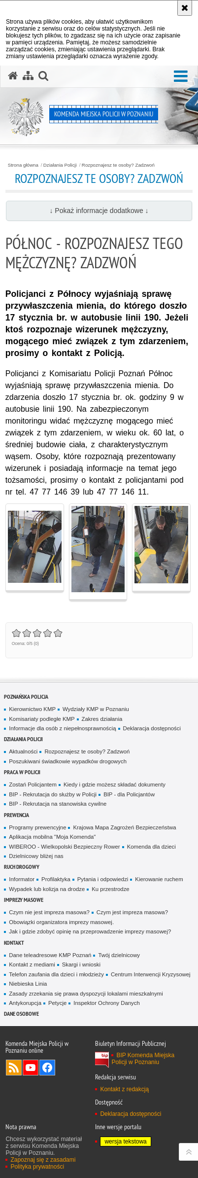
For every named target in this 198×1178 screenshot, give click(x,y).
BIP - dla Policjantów (129, 794)
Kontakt (14, 942)
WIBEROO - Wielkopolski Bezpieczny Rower (64, 847)
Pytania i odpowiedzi (103, 879)
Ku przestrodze (110, 889)
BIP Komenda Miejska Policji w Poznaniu (142, 1059)
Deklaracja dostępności (152, 728)
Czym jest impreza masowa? (132, 912)
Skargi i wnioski (81, 964)
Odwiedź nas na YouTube (30, 1067)
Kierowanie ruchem (159, 879)
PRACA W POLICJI (22, 772)
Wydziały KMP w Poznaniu (96, 709)
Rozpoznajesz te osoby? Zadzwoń (118, 165)
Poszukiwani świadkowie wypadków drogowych (68, 761)
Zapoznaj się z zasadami (42, 1159)
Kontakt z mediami (32, 964)
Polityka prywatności (37, 1166)
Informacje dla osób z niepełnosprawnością (62, 728)
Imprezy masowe (23, 899)
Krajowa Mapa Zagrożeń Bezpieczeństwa (124, 827)
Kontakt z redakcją (124, 1089)
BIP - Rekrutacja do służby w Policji (53, 794)
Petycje (57, 1003)
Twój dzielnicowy (119, 955)
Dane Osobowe (21, 1013)
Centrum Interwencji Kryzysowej (151, 974)
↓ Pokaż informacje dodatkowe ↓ (98, 210)
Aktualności (23, 751)
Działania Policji (60, 165)
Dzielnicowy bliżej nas (36, 856)
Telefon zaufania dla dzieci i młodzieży (56, 974)
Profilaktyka (55, 879)
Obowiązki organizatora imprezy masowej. (61, 922)
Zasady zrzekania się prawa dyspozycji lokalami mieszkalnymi (86, 994)
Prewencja (16, 815)
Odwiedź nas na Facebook (47, 1067)
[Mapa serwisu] (28, 76)
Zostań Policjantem (33, 784)
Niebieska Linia (28, 984)
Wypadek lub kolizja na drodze (47, 889)
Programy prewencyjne (37, 827)
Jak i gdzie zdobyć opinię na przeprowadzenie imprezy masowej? (90, 931)
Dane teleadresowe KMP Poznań (50, 955)
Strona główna (23, 165)
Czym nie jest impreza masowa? (49, 912)
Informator (21, 879)
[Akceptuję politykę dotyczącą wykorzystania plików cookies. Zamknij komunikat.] (184, 8)
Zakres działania (102, 719)
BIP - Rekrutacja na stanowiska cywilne (57, 804)
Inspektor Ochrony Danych (106, 1003)
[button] (181, 77)
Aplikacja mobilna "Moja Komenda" (52, 837)
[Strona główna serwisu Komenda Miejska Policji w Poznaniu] (13, 76)
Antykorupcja (25, 1003)
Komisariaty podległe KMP (41, 719)
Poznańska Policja (26, 696)
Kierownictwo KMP (32, 709)
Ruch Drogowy (21, 866)
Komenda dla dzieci (151, 847)
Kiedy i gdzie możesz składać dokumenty (114, 784)
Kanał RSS (14, 1067)
